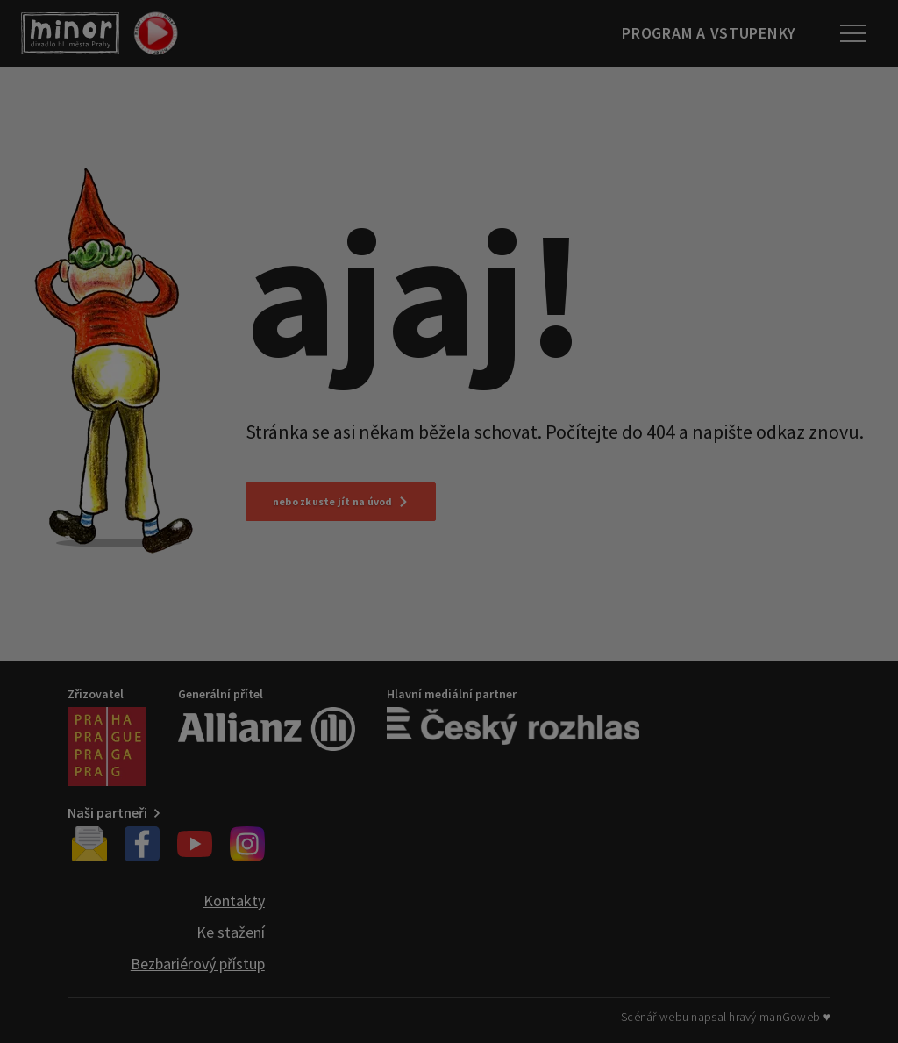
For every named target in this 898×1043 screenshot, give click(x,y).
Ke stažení (230, 932)
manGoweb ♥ (794, 1017)
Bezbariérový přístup (198, 964)
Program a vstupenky (709, 33)
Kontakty (234, 900)
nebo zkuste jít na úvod (341, 501)
